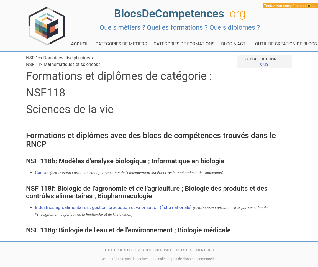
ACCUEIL (80, 44)
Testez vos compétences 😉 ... (289, 5)
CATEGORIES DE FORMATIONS (184, 44)
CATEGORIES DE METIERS (121, 44)
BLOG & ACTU (234, 44)
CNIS (264, 64)
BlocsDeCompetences (180, 13)
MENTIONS (205, 250)
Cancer (129, 172)
